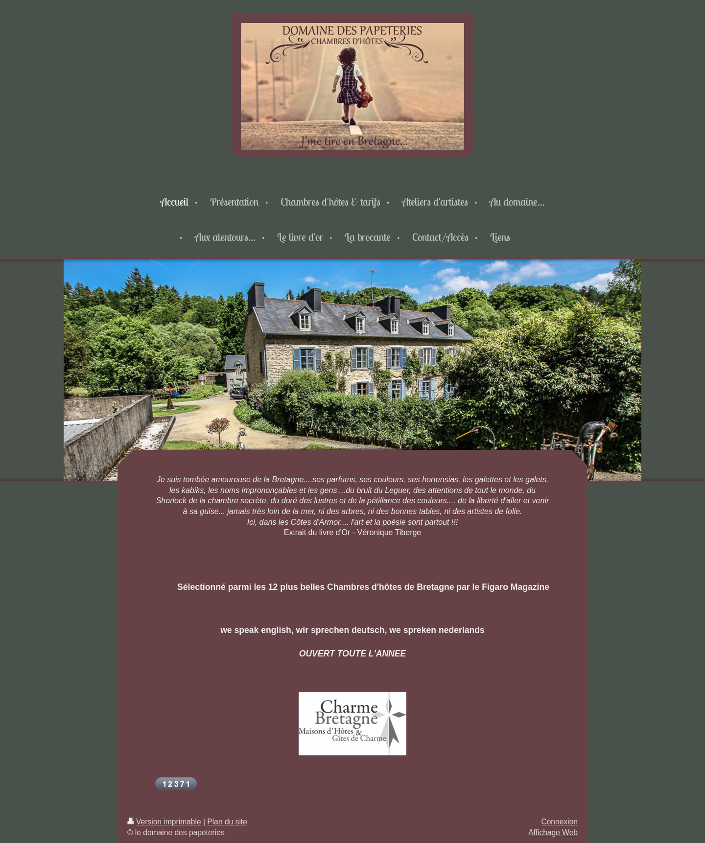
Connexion (559, 822)
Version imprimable (164, 822)
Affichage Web (553, 832)
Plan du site (227, 822)
